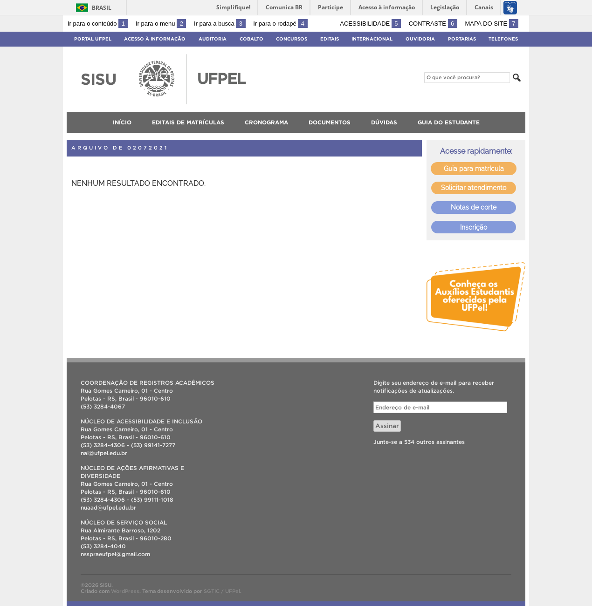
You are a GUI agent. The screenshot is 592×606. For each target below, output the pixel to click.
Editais (329, 38)
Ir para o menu (161, 23)
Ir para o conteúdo (98, 23)
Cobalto (251, 38)
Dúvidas (384, 122)
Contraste (433, 23)
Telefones (503, 38)
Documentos (330, 122)
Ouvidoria (420, 38)
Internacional (371, 38)
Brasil (101, 8)
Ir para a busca (220, 23)
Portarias (462, 38)
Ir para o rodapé (280, 23)
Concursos (291, 38)
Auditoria (213, 38)
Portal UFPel (92, 38)
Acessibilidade (370, 23)
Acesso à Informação (155, 38)
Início (122, 122)
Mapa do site (491, 23)
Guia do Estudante (449, 122)
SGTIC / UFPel (222, 591)
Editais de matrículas (188, 122)
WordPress (125, 591)
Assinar (387, 425)
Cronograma (266, 122)
